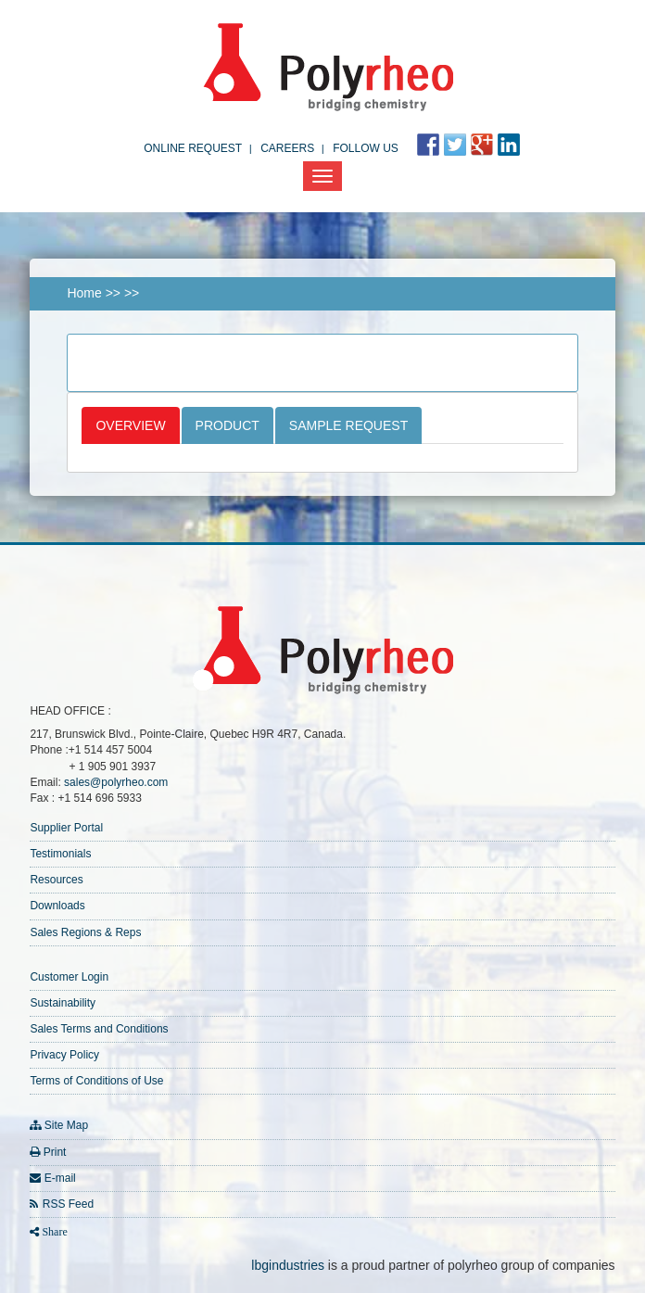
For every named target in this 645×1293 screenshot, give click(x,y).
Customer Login (69, 976)
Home (84, 292)
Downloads (57, 905)
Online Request (193, 148)
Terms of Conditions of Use (96, 1080)
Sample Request (348, 425)
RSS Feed (68, 1204)
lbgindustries (287, 1265)
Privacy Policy (64, 1054)
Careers (287, 148)
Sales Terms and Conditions (99, 1028)
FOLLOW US (365, 148)
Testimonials (60, 853)
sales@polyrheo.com (116, 782)
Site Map (66, 1125)
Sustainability (62, 1002)
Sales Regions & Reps (85, 932)
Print (55, 1152)
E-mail (60, 1178)
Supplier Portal (66, 827)
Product (227, 425)
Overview (130, 425)
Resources (56, 879)
